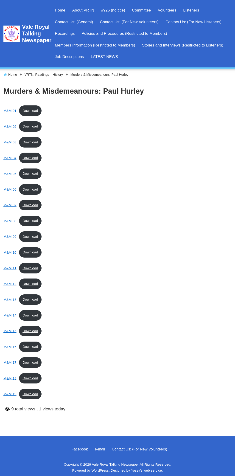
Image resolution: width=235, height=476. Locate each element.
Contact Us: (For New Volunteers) (129, 22)
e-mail (100, 449)
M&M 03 (10, 142)
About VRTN (83, 10)
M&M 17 (10, 362)
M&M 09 (10, 236)
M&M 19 (10, 394)
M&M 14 (10, 315)
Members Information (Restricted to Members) (95, 45)
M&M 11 (10, 268)
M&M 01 (10, 111)
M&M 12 (10, 284)
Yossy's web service (146, 470)
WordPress (100, 470)
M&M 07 (10, 205)
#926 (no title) (113, 10)
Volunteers (167, 10)
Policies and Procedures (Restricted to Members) (124, 33)
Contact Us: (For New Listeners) (193, 22)
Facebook (80, 449)
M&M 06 (10, 189)
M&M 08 (10, 221)
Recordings (65, 33)
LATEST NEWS (104, 57)
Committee (141, 10)
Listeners (191, 10)
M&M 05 (10, 173)
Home (60, 10)
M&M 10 (10, 252)
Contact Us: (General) (74, 22)
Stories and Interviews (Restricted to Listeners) (182, 45)
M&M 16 (10, 346)
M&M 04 (10, 158)
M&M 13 (10, 299)
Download (30, 111)
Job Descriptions (69, 57)
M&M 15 (10, 331)
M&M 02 (10, 126)
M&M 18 (10, 378)
